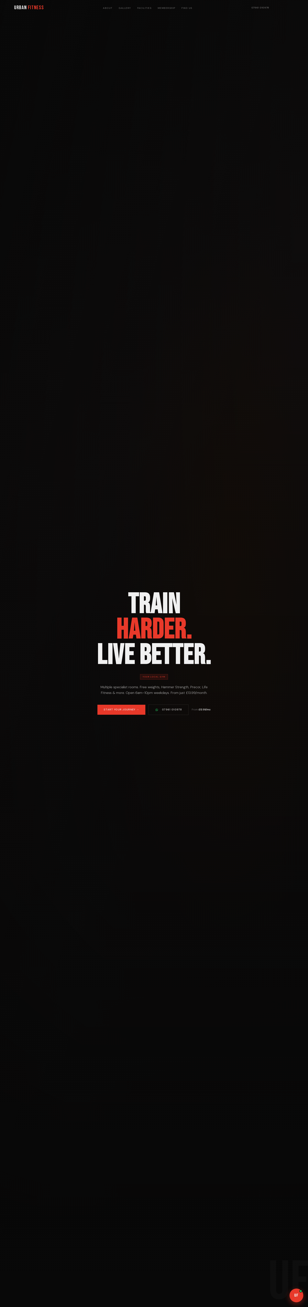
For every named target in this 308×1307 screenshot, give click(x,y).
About (107, 8)
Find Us (187, 8)
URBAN (29, 7)
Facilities (144, 8)
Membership (166, 8)
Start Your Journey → (121, 711)
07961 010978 (260, 7)
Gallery (125, 8)
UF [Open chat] (298, 1294)
